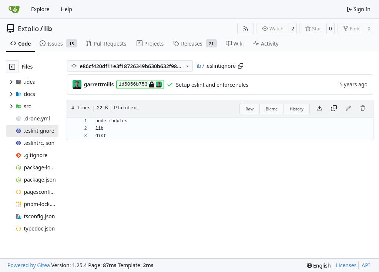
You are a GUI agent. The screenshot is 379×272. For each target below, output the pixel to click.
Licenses (346, 265)
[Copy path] (240, 66)
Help (66, 9)
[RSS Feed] (245, 28)
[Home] (14, 9)
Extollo (28, 28)
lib (48, 28)
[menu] (319, 265)
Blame (272, 109)
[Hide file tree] (12, 66)
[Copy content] (334, 108)
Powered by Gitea (28, 265)
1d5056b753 (140, 84)
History (296, 109)
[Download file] (319, 108)
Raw (250, 109)
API (366, 265)
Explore (40, 9)
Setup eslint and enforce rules (212, 84)
